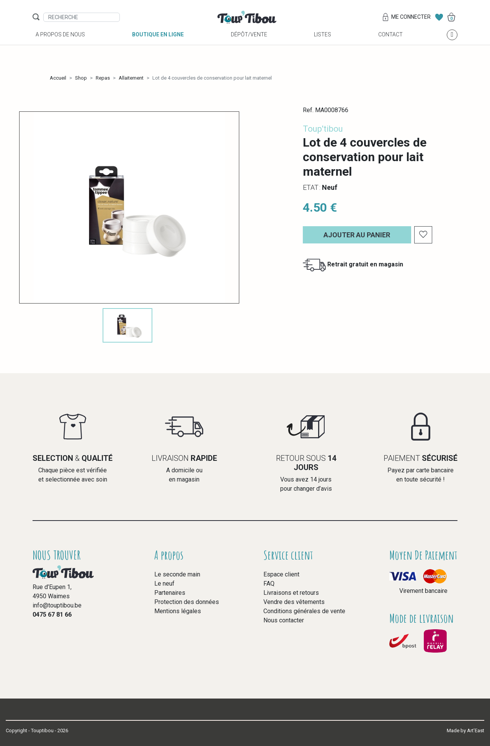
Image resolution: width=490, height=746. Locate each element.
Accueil (58, 78)
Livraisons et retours (291, 592)
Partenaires (169, 592)
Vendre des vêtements (294, 602)
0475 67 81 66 (52, 614)
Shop (81, 78)
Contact (390, 42)
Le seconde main (177, 574)
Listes (322, 42)
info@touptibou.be (57, 605)
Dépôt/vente (249, 42)
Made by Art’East (465, 730)
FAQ (268, 583)
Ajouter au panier (356, 235)
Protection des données (186, 602)
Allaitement (131, 78)
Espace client (281, 574)
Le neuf (164, 583)
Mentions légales (177, 611)
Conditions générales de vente (304, 611)
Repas (103, 78)
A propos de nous (60, 42)
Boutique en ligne (158, 42)
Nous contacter (283, 620)
